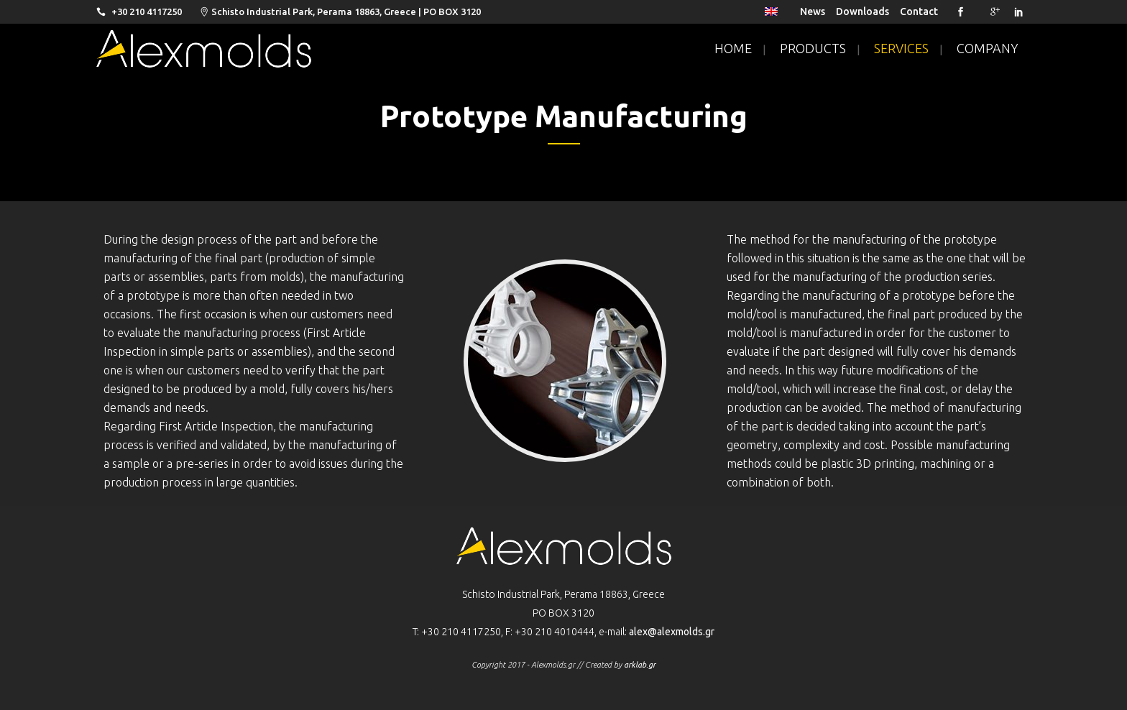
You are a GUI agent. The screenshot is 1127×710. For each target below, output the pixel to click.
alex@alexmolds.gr (671, 631)
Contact (919, 11)
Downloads (862, 11)
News (812, 11)
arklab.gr (640, 664)
